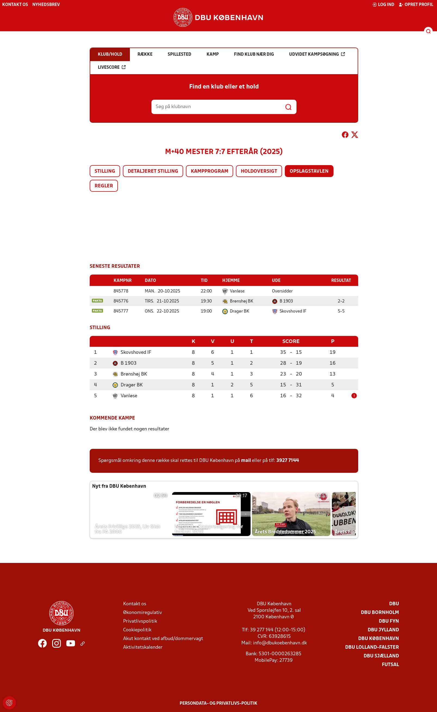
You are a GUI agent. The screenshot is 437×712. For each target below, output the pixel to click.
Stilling (105, 171)
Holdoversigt (259, 171)
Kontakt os (15, 5)
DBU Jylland (383, 629)
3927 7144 (287, 460)
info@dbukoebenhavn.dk (280, 642)
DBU (394, 603)
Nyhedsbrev (46, 5)
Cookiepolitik (137, 629)
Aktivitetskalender (143, 647)
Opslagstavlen (309, 171)
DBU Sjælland (381, 655)
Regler (104, 186)
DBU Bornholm (380, 612)
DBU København (378, 638)
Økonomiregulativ (142, 612)
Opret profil (416, 4)
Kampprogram (209, 171)
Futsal (390, 664)
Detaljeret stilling (153, 171)
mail (246, 460)
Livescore (112, 67)
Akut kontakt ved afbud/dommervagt (163, 638)
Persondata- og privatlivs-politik (218, 703)
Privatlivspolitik (140, 621)
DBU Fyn (389, 621)
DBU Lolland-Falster (372, 647)
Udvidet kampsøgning (317, 54)
